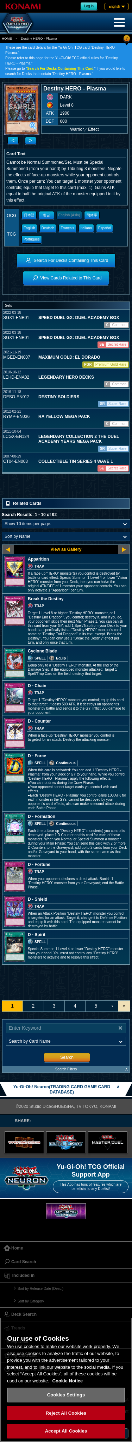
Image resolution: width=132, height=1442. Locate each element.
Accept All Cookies (66, 1431)
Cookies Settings (66, 1394)
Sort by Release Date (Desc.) (40, 1289)
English (29, 228)
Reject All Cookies (66, 1413)
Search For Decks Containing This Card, (60, 68)
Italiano (86, 228)
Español (104, 228)
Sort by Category (31, 1301)
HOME (7, 38)
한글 (46, 215)
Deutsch (48, 228)
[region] (66, 1380)
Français (67, 228)
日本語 (29, 215)
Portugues (32, 239)
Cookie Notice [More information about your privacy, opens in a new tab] (67, 1380)
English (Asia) (69, 215)
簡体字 (92, 215)
